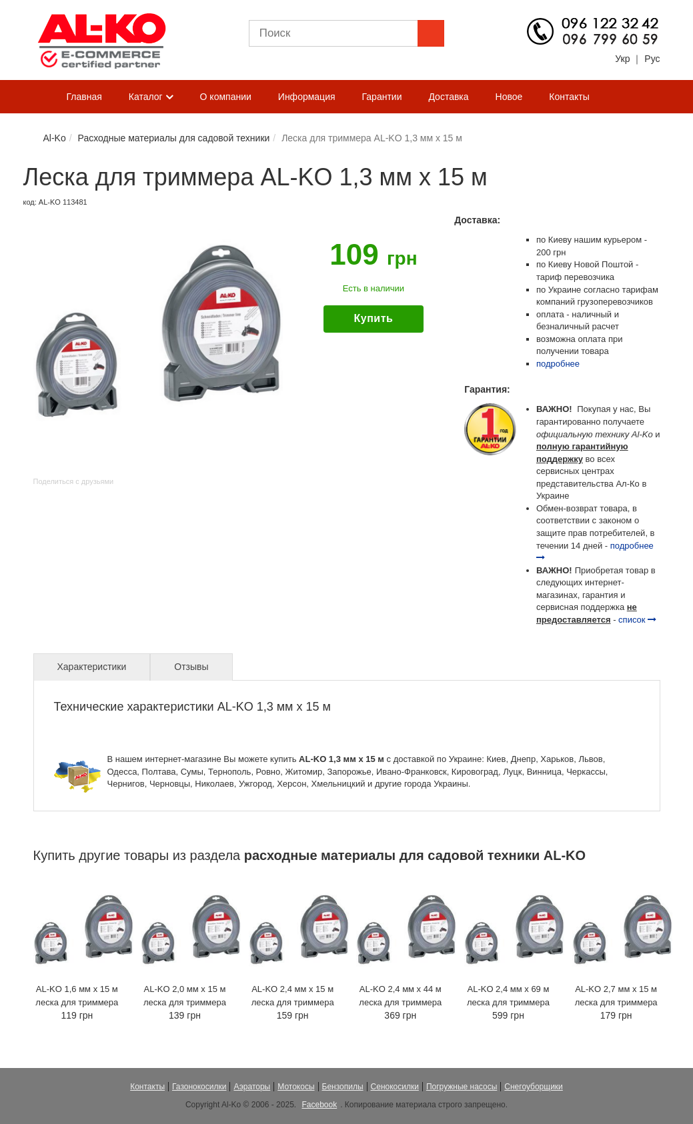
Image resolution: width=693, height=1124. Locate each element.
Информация (306, 96)
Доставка (448, 96)
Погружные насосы (461, 1086)
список (637, 620)
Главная (84, 96)
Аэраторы (251, 1086)
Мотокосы (295, 1086)
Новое (509, 96)
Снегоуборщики (533, 1086)
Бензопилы (343, 1086)
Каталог (151, 97)
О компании (225, 96)
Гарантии (382, 96)
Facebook (319, 1104)
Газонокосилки (199, 1086)
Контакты (569, 96)
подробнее (558, 364)
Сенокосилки (395, 1086)
